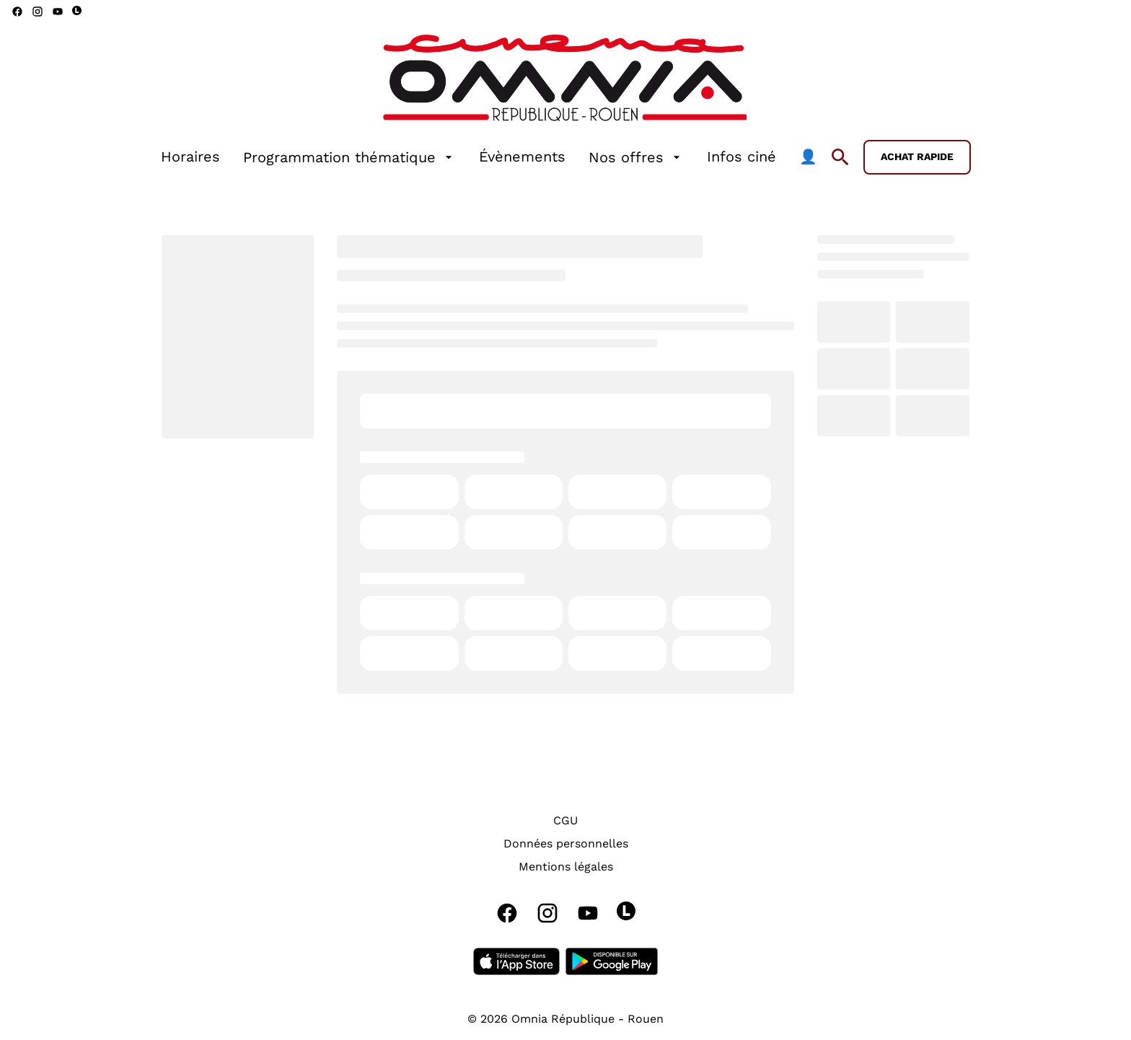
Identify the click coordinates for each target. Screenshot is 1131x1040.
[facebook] (17, 11)
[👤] (808, 157)
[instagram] (37, 11)
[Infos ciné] (741, 157)
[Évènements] (522, 157)
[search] (840, 157)
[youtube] (57, 11)
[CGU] (565, 820)
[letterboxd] (77, 10)
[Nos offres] (636, 157)
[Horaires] (190, 157)
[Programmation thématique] (349, 157)
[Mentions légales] (566, 866)
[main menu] (489, 157)
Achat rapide (917, 156)
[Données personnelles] (565, 843)
